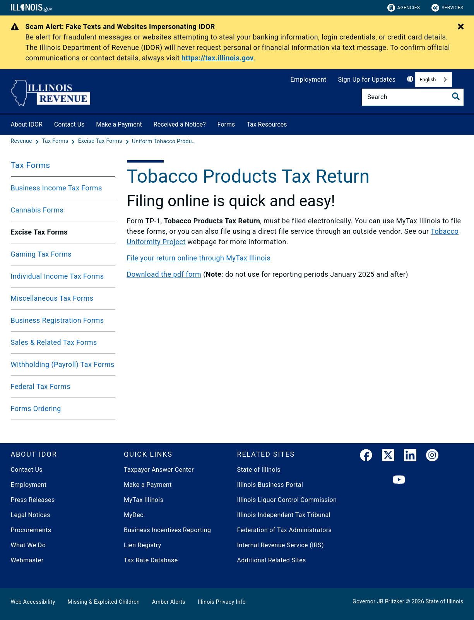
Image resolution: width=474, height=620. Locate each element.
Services (447, 8)
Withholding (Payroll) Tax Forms (63, 364)
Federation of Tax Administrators (284, 530)
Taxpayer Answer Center (159, 469)
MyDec (134, 515)
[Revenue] (22, 141)
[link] (366, 456)
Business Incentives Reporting (167, 530)
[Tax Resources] (293, 123)
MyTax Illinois (143, 500)
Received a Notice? (180, 124)
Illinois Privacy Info (222, 602)
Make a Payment (119, 124)
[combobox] (433, 79)
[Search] (413, 97)
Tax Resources (266, 124)
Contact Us (69, 124)
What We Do (28, 545)
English (427, 79)
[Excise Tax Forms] (101, 141)
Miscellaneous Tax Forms (52, 298)
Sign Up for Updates (367, 79)
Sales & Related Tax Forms (54, 342)
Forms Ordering (36, 408)
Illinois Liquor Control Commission (287, 500)
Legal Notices (30, 515)
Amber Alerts (168, 602)
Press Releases (33, 500)
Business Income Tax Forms (56, 188)
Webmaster (27, 560)
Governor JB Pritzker (378, 601)
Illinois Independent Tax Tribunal (283, 515)
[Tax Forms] (56, 141)
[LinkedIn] (410, 456)
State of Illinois (259, 469)
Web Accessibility (33, 602)
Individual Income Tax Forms (57, 276)
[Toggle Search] (456, 96)
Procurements (31, 530)
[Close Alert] (461, 27)
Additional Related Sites (271, 560)
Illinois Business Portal (270, 484)
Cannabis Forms (37, 210)
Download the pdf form (164, 274)
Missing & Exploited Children (104, 602)
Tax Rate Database (151, 560)
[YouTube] (399, 480)
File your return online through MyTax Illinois (199, 258)
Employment (309, 79)
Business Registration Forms (57, 320)
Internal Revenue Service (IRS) (280, 545)
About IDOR (27, 124)
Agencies (403, 8)
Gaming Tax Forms (41, 254)
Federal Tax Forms (40, 386)
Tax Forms (30, 165)
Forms (226, 124)
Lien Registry (142, 545)
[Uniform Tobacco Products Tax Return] (165, 141)
